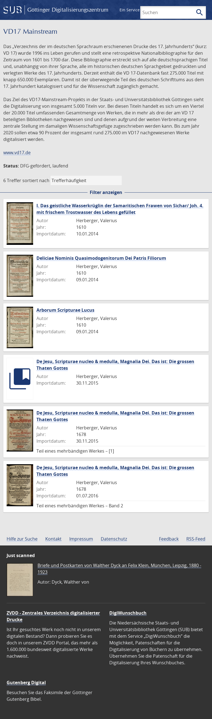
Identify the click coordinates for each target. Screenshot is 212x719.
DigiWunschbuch (128, 613)
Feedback (169, 539)
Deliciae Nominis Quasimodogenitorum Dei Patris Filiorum (101, 258)
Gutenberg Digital (26, 682)
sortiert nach (35, 180)
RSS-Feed (195, 539)
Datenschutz (114, 539)
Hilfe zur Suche (22, 539)
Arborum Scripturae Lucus (65, 310)
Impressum (81, 539)
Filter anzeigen (106, 192)
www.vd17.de (17, 152)
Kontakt (53, 539)
